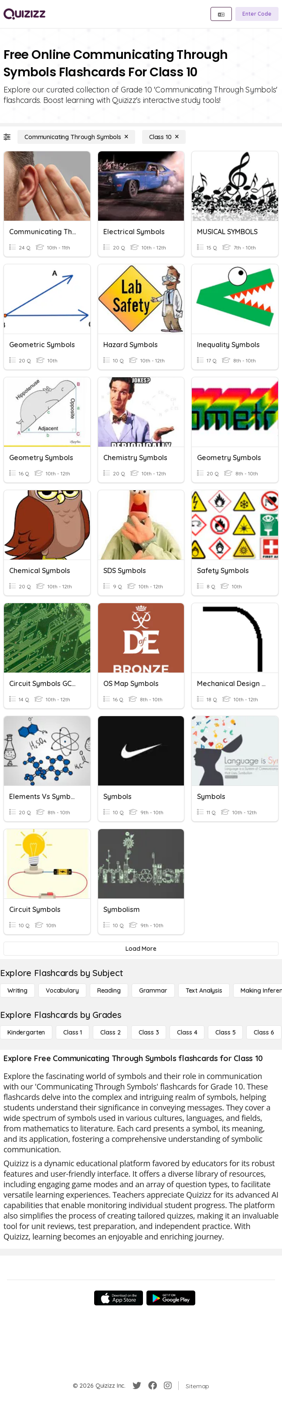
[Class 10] (164, 137)
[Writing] (17, 990)
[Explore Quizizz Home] (24, 14)
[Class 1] (72, 1032)
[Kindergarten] (26, 1032)
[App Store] (118, 1298)
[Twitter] (137, 1386)
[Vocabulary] (62, 990)
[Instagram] (168, 1386)
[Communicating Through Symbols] (76, 137)
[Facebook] (152, 1386)
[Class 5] (225, 1032)
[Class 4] (187, 1032)
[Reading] (109, 990)
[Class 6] (263, 1032)
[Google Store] (170, 1298)
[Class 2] (110, 1032)
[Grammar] (153, 990)
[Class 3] (148, 1032)
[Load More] (141, 949)
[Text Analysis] (204, 990)
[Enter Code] (257, 14)
